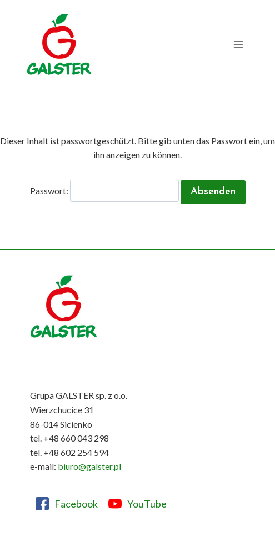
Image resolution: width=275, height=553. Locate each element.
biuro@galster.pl (89, 466)
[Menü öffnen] (238, 44)
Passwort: (104, 190)
